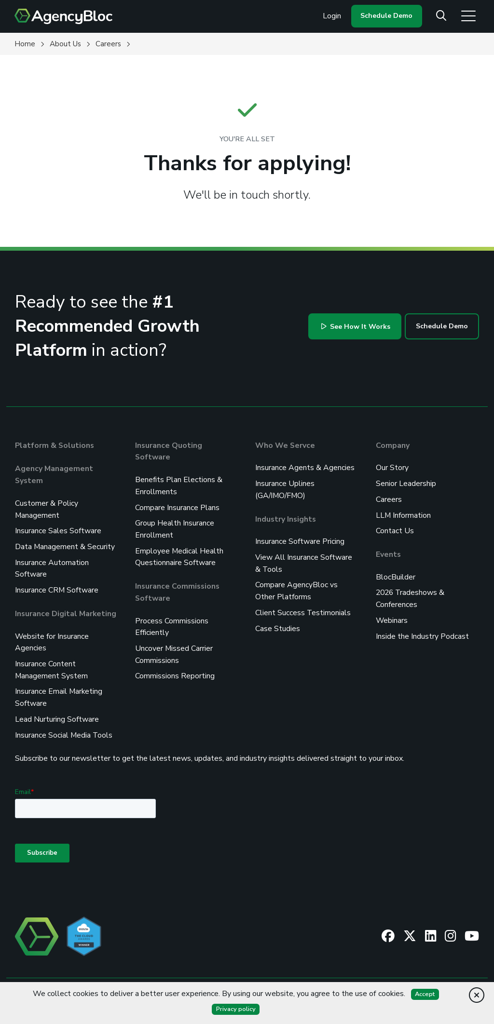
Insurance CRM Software (57, 587)
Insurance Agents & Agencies (305, 467)
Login (332, 16)
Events (388, 552)
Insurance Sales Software (58, 529)
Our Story (392, 467)
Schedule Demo (386, 15)
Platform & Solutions (55, 445)
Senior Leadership (406, 483)
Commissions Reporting (175, 671)
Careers (389, 498)
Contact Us (395, 529)
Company (393, 445)
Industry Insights (286, 517)
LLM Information (403, 514)
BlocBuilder (395, 574)
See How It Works (355, 326)
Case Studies (277, 625)
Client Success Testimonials (303, 609)
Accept (425, 994)
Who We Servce (285, 445)
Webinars (392, 617)
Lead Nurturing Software (57, 713)
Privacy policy (236, 1009)
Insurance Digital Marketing (66, 610)
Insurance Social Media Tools (64, 729)
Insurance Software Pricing (299, 540)
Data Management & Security (65, 544)
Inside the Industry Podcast (422, 632)
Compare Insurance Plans (177, 506)
